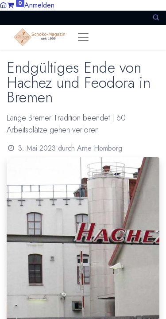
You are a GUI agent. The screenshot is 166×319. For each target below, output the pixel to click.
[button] (155, 17)
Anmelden (39, 5)
